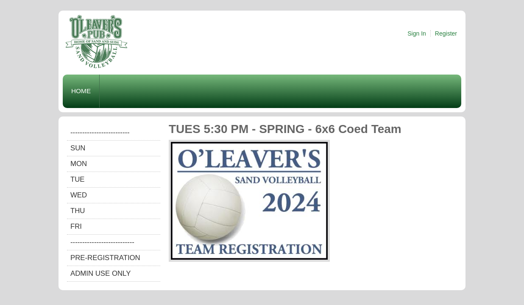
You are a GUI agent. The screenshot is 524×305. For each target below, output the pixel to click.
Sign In (416, 33)
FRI (76, 226)
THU (77, 211)
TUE (77, 179)
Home (81, 90)
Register (446, 33)
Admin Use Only (100, 273)
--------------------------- (102, 242)
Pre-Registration (105, 258)
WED (78, 195)
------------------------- (100, 132)
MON (78, 164)
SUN (77, 148)
